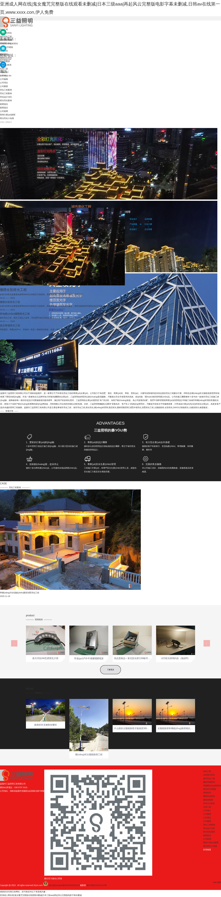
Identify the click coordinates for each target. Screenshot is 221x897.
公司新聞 (4, 111)
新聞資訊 (4, 104)
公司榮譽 (4, 86)
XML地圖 (116, 882)
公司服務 (4, 79)
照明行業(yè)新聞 (7, 115)
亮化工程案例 (6, 90)
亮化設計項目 (6, 97)
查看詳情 (109, 411)
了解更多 (110, 674)
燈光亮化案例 (6, 100)
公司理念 (4, 83)
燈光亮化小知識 (7, 118)
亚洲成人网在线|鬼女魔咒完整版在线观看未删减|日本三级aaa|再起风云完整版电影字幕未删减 (41, 895)
